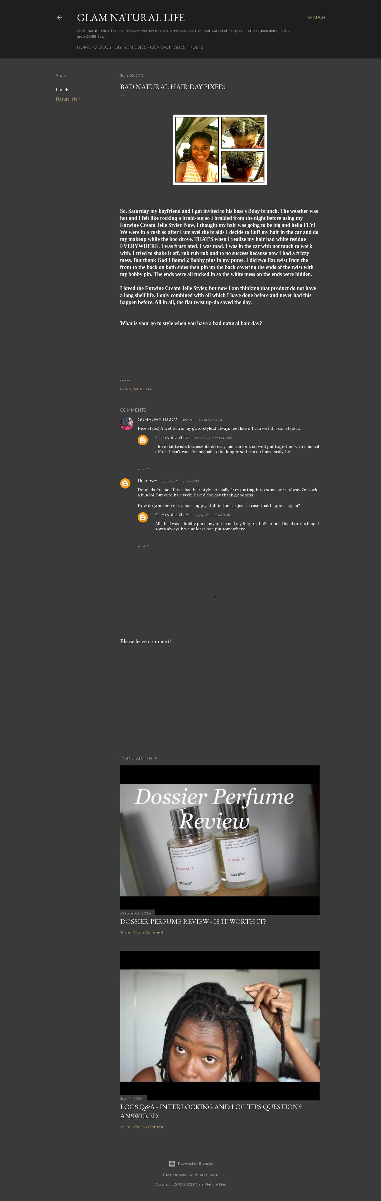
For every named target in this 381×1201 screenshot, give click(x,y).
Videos (102, 47)
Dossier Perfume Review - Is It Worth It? (193, 921)
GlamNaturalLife (171, 437)
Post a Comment (148, 932)
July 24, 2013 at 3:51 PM (179, 481)
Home (84, 47)
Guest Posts (189, 47)
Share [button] (62, 75)
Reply (143, 469)
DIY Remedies (130, 47)
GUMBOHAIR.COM (157, 419)
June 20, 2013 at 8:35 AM (201, 419)
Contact (160, 47)
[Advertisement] (220, 700)
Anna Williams (206, 1174)
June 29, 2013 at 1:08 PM (211, 438)
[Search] (316, 18)
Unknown (147, 481)
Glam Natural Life (131, 17)
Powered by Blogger (191, 1163)
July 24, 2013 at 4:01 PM (211, 515)
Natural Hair (68, 99)
